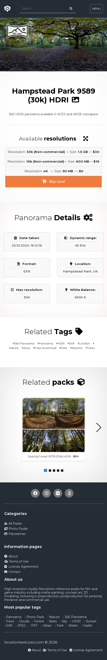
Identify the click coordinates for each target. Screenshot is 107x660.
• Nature (54, 617)
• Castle (86, 625)
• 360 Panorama (75, 617)
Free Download (45, 348)
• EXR (8, 625)
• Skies (52, 621)
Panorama (46, 343)
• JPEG (21, 625)
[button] (45, 470)
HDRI (61, 343)
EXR (72, 343)
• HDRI (76, 621)
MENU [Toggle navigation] (96, 8)
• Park (59, 625)
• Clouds (23, 621)
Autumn (77, 348)
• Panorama (12, 617)
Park (64, 348)
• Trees (9, 621)
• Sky (63, 621)
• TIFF (33, 625)
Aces (26, 348)
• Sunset (90, 621)
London (84, 343)
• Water (72, 625)
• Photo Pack (34, 617)
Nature (14, 348)
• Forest (38, 621)
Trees (91, 348)
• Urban (46, 625)
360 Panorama (24, 343)
